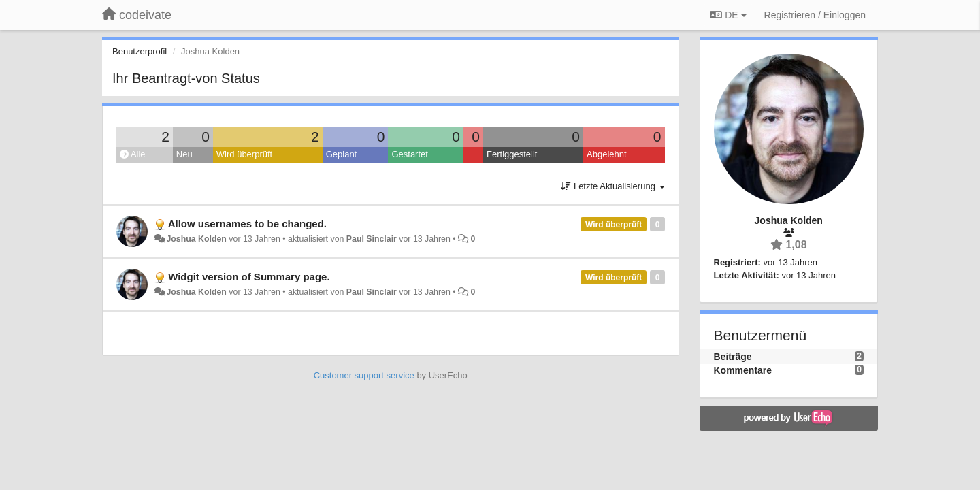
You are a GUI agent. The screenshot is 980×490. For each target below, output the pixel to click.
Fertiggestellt (512, 154)
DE (728, 15)
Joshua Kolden (196, 239)
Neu (184, 154)
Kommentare (743, 370)
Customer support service (364, 375)
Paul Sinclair (371, 239)
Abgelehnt (607, 154)
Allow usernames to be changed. (247, 223)
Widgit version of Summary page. (248, 276)
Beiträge (733, 356)
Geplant (341, 154)
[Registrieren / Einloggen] (815, 15)
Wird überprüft (244, 154)
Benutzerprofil (139, 51)
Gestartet (409, 154)
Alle (133, 154)
